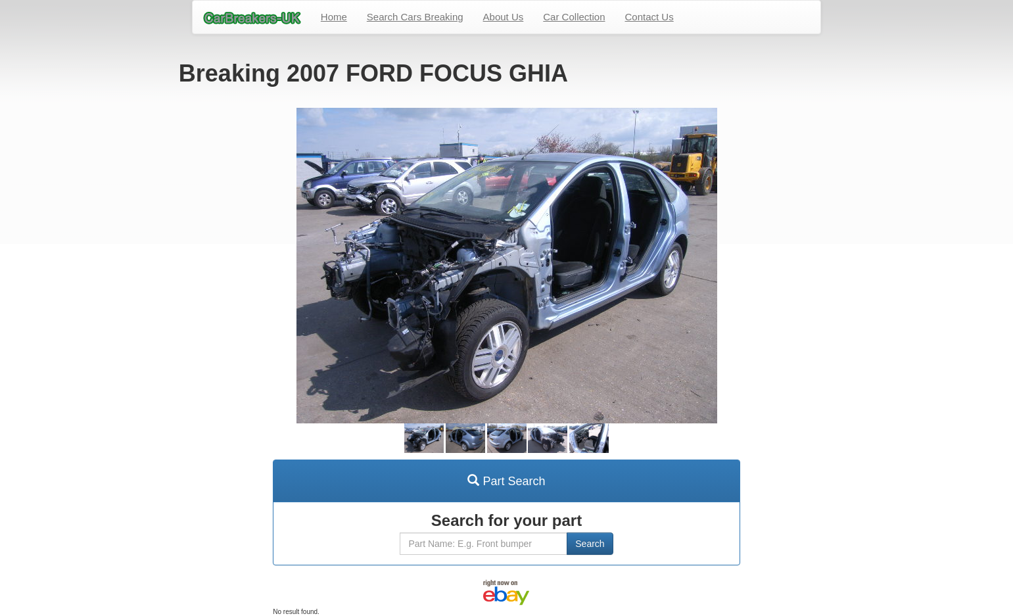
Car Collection (574, 16)
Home (334, 16)
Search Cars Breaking (415, 16)
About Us (503, 16)
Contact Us (649, 16)
